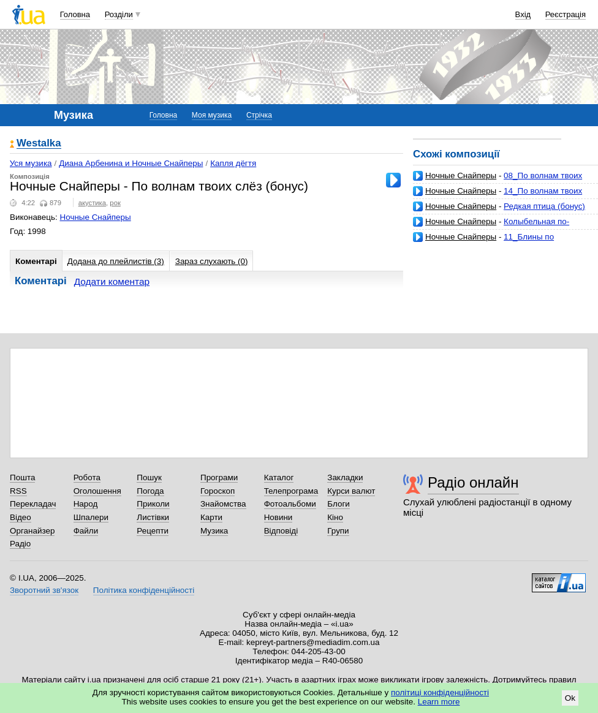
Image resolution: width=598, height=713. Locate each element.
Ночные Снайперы (460, 175)
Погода (150, 491)
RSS (18, 491)
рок (115, 202)
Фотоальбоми (290, 503)
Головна (75, 14)
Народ (86, 503)
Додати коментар (112, 281)
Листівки (153, 517)
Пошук (149, 477)
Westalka (39, 143)
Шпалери (91, 517)
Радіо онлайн (473, 482)
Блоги (338, 503)
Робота (87, 477)
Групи (338, 530)
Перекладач (33, 503)
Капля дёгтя (233, 163)
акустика (92, 202)
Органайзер (32, 530)
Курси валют (351, 491)
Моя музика (212, 115)
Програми (219, 477)
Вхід (523, 14)
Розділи (119, 14)
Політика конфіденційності (143, 590)
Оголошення (97, 491)
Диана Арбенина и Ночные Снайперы (131, 163)
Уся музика (31, 163)
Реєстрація (565, 14)
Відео (20, 517)
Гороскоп (217, 491)
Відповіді (281, 530)
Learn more (439, 701)
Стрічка (259, 115)
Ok (570, 698)
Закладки (345, 477)
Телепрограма (291, 491)
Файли (86, 530)
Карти (211, 517)
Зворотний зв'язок (44, 590)
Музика (214, 530)
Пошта (22, 477)
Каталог (279, 477)
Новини (278, 517)
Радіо (20, 543)
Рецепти (152, 530)
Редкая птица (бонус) (544, 206)
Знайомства (223, 503)
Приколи (153, 503)
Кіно (335, 517)
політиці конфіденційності (440, 692)
